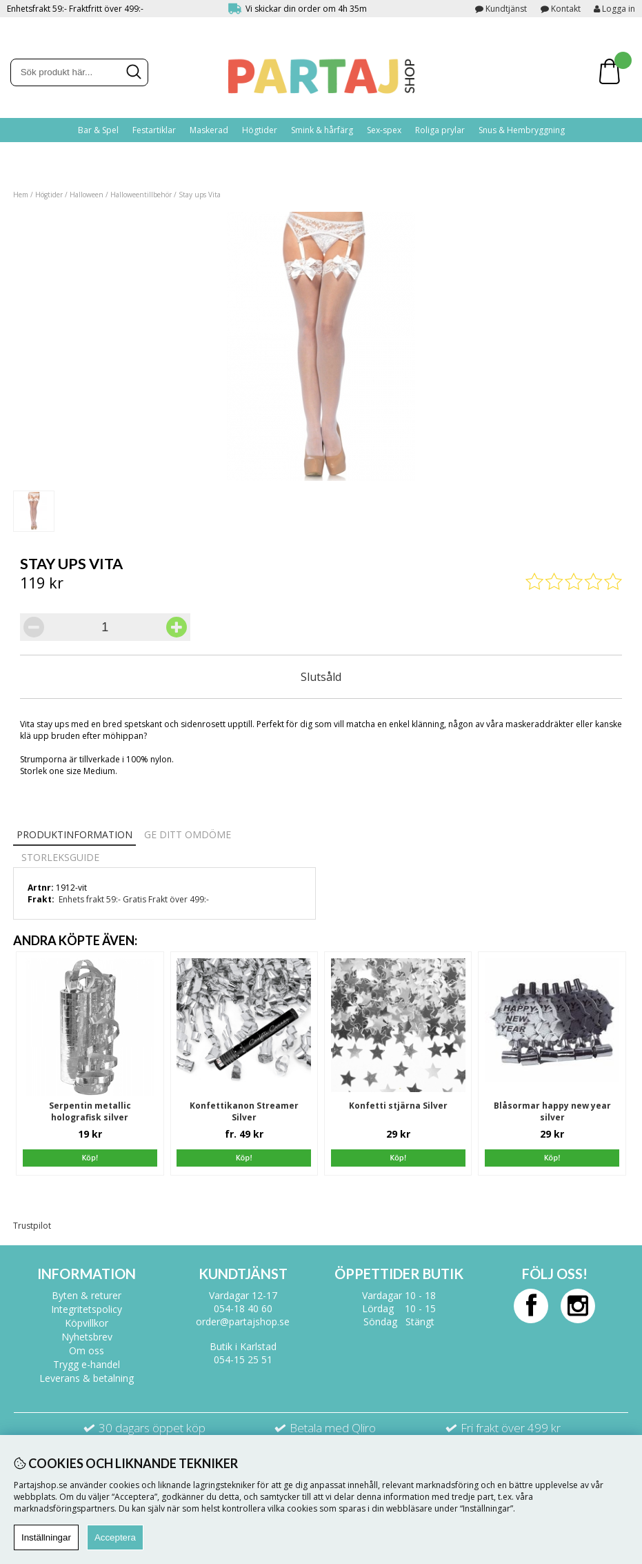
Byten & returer (86, 1295)
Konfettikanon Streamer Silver (244, 1111)
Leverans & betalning (86, 1378)
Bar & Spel (98, 130)
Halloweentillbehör (141, 194)
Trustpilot (32, 1225)
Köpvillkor (86, 1322)
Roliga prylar (440, 130)
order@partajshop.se (243, 1321)
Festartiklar (154, 130)
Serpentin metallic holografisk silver (90, 1111)
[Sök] (79, 72)
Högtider (259, 130)
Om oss (86, 1350)
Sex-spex (384, 130)
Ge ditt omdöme (187, 834)
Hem (20, 194)
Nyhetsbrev (86, 1336)
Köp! (244, 1157)
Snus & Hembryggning (522, 130)
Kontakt (566, 8)
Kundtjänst (506, 8)
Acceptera (115, 1537)
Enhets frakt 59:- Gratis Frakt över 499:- (134, 899)
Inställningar (46, 1537)
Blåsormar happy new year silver (552, 1111)
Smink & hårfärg (322, 130)
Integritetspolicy (86, 1309)
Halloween (86, 194)
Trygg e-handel (86, 1364)
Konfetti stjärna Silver (398, 1105)
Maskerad (209, 130)
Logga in (614, 8)
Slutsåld (321, 676)
